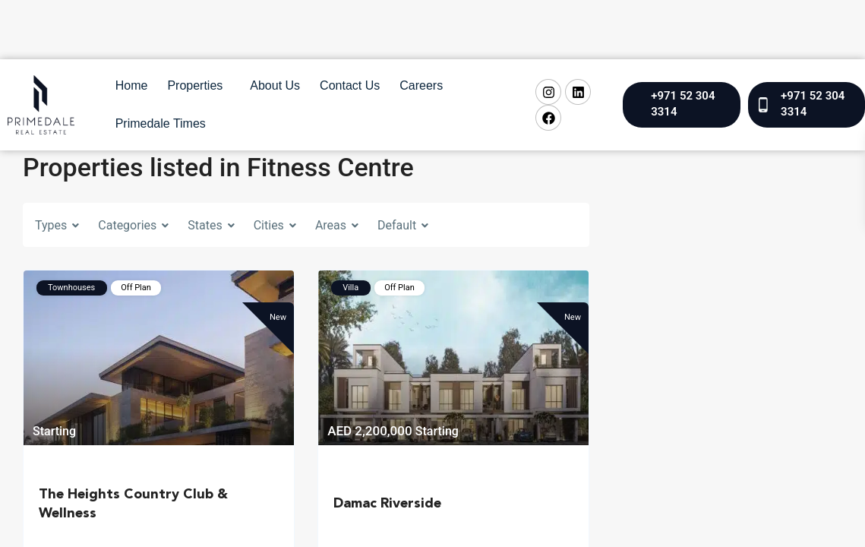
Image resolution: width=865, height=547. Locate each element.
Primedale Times (160, 123)
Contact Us (350, 85)
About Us (275, 85)
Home (131, 85)
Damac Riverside (387, 504)
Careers (421, 85)
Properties (195, 85)
